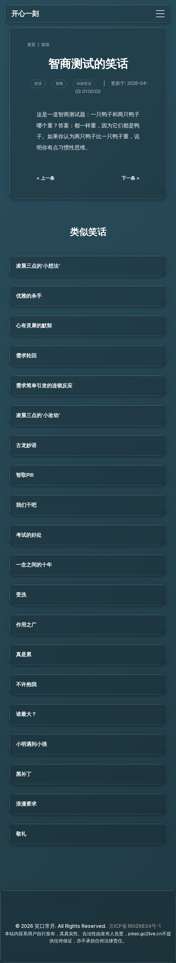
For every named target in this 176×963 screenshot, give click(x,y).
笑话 (45, 44)
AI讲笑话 (84, 83)
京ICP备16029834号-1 (135, 926)
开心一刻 (25, 13)
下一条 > (130, 178)
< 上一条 (45, 178)
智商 (59, 83)
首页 (31, 44)
